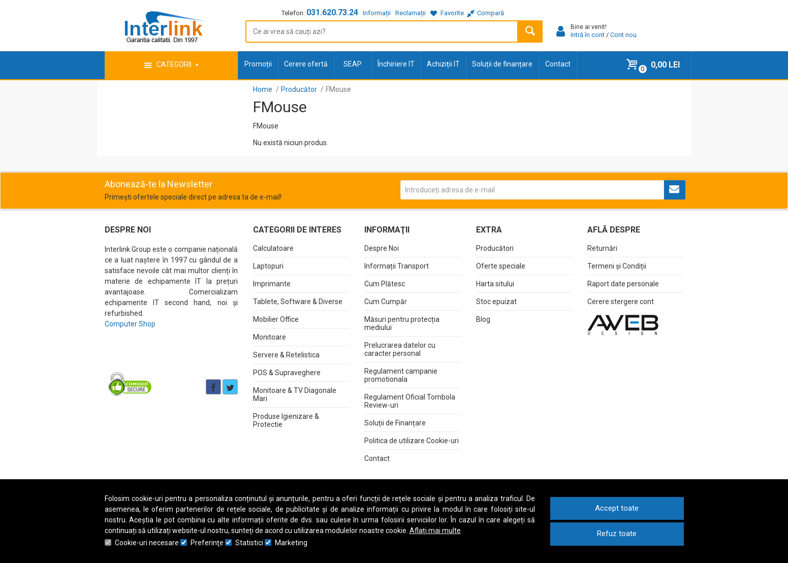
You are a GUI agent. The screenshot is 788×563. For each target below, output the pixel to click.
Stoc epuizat (496, 301)
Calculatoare (273, 248)
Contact (558, 64)
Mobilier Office (276, 319)
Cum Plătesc (384, 284)
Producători (495, 248)
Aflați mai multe (435, 530)
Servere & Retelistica (286, 355)
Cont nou (623, 35)
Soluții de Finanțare (395, 423)
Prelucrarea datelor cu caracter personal (399, 349)
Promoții (258, 64)
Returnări (602, 248)
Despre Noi (381, 248)
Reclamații (410, 13)
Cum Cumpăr (385, 301)
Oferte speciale (500, 266)
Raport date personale (623, 284)
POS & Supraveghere (287, 373)
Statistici (249, 543)
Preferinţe (207, 543)
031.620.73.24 (332, 12)
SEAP (352, 64)
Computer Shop (130, 324)
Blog (483, 319)
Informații (377, 13)
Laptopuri (268, 266)
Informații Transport (396, 266)
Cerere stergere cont (620, 301)
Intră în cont (588, 35)
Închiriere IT (396, 64)
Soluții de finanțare (502, 64)
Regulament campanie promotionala (400, 375)
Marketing (291, 543)
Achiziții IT (443, 64)
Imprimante (272, 284)
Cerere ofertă (306, 64)
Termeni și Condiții (616, 266)
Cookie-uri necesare (147, 543)
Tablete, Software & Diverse (297, 301)
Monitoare (269, 337)
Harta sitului (495, 284)
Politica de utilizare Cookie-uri (411, 441)
